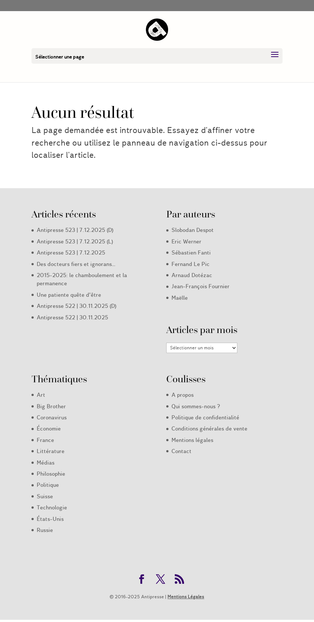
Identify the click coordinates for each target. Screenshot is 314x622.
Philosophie (51, 474)
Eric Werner (186, 241)
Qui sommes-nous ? (195, 406)
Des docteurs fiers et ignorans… (76, 264)
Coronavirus (52, 417)
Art (41, 395)
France (45, 440)
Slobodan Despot (192, 230)
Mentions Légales (185, 596)
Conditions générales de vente (209, 428)
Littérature (50, 451)
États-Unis (50, 519)
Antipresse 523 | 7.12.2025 (71, 252)
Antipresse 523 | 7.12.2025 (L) (75, 241)
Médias (45, 462)
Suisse (45, 496)
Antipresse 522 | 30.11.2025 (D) (76, 306)
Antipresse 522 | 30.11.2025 (72, 317)
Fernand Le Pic (190, 264)
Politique (48, 485)
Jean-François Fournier (200, 286)
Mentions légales (192, 440)
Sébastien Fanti (191, 252)
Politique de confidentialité (205, 417)
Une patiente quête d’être (69, 295)
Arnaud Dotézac (191, 275)
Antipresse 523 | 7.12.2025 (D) (75, 230)
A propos (182, 395)
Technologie (52, 507)
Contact (181, 451)
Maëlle (179, 298)
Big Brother (51, 406)
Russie (45, 530)
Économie (49, 428)
